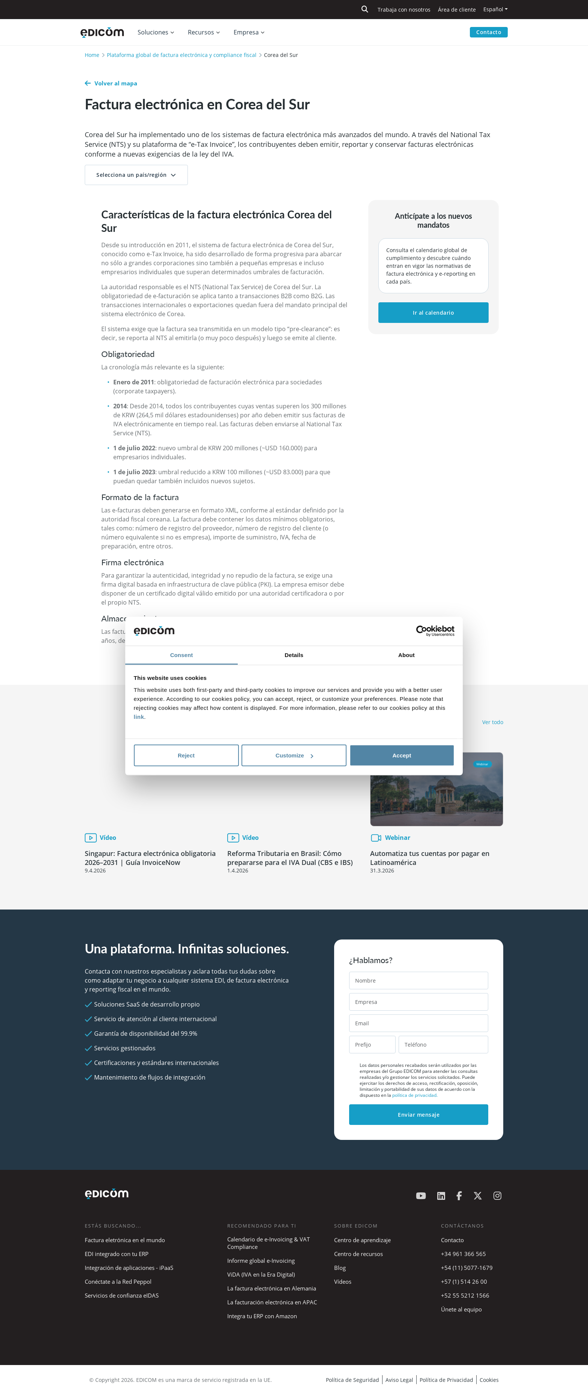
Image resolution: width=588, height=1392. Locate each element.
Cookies (489, 1379)
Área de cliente (457, 9)
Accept (401, 755)
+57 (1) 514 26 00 (464, 1281)
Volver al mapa (111, 83)
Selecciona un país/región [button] (131, 174)
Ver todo (492, 722)
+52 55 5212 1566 (465, 1295)
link (139, 716)
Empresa (246, 32)
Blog (340, 1267)
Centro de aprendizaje (362, 1240)
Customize (294, 755)
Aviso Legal (399, 1379)
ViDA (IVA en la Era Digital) (261, 1274)
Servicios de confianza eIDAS (122, 1295)
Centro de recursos (358, 1254)
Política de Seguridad (352, 1379)
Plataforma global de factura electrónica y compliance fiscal (181, 54)
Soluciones (153, 32)
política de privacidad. (415, 1095)
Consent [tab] (181, 654)
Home (92, 54)
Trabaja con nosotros (404, 9)
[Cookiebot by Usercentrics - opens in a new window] (421, 631)
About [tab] (406, 654)
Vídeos (342, 1281)
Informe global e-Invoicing (261, 1260)
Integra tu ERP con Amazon (262, 1316)
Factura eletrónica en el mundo (125, 1240)
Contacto (488, 32)
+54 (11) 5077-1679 (467, 1267)
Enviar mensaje (419, 1114)
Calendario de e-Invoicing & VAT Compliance (268, 1242)
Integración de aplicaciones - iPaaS (129, 1267)
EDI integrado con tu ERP (116, 1254)
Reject (186, 755)
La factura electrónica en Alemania (271, 1288)
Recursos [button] (201, 32)
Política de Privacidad (446, 1379)
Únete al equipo (461, 1309)
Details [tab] (294, 654)
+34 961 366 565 (463, 1254)
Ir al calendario (433, 312)
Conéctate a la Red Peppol (118, 1281)
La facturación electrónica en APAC (272, 1302)
